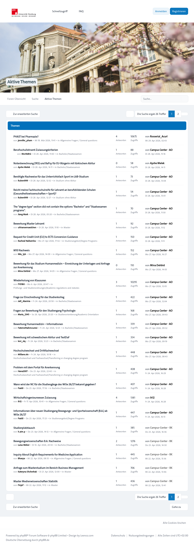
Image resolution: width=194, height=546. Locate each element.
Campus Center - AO (161, 150)
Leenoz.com (86, 535)
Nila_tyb (22, 254)
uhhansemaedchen (27, 227)
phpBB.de (44, 540)
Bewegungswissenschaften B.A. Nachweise (37, 441)
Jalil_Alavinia (24, 300)
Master (67, 227)
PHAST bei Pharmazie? (25, 136)
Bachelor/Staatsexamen (70, 153)
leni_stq (22, 341)
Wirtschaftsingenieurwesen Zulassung (34, 397)
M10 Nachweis (21, 250)
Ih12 (20, 401)
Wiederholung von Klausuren (29, 280)
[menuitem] (58, 11)
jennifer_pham (25, 140)
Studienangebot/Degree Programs (81, 240)
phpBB (23, 535)
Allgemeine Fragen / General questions (78, 140)
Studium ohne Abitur (66, 180)
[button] (184, 114)
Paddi (20, 388)
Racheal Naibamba (27, 240)
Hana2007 (23, 371)
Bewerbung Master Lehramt (28, 223)
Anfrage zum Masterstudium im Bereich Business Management (48, 468)
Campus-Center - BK (161, 428)
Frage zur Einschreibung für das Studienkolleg (38, 297)
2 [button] (178, 114)
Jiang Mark (23, 214)
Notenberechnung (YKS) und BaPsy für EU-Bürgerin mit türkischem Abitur (54, 163)
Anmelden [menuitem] (161, 11)
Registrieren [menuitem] (179, 11)
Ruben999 (23, 180)
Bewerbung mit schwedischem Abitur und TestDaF (41, 337)
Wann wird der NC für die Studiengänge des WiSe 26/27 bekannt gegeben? (54, 384)
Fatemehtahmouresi (27, 327)
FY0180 (21, 284)
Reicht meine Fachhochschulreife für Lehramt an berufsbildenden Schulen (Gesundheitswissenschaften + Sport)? (54, 191)
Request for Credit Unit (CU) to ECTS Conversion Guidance (45, 237)
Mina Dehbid (24, 270)
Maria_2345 (23, 314)
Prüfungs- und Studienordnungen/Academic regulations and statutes (46, 287)
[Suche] (178, 99)
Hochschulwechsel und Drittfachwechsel (36, 350)
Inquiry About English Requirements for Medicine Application (47, 454)
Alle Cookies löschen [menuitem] (172, 522)
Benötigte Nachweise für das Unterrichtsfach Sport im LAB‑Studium (51, 176)
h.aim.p (21, 431)
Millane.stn (23, 354)
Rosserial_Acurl (159, 136)
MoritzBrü (26, 153)
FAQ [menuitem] (78, 11)
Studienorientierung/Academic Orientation (78, 314)
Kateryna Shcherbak (27, 471)
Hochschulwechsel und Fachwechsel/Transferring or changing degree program (50, 358)
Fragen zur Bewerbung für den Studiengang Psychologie (44, 310)
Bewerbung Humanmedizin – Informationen (38, 324)
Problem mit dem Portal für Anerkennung (36, 367)
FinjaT (21, 485)
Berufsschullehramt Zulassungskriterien (35, 150)
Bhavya (21, 458)
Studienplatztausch (24, 428)
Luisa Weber (23, 444)
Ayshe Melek (24, 167)
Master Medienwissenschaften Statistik (35, 481)
